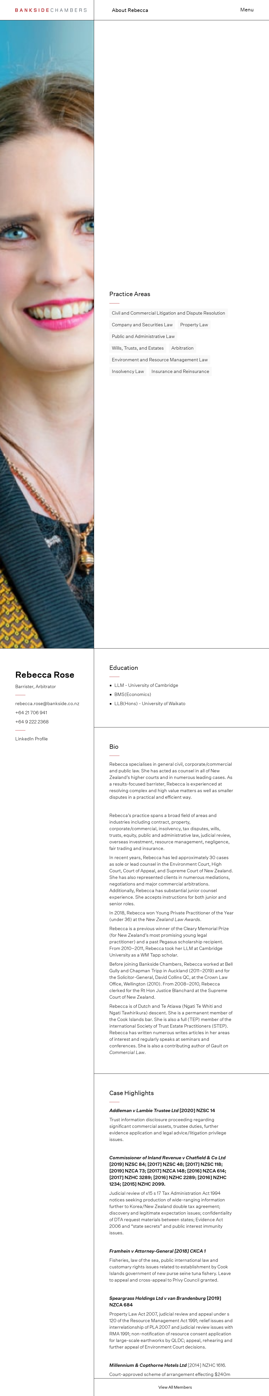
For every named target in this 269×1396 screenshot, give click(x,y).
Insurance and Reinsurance (180, 371)
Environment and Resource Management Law (160, 359)
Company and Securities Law (142, 324)
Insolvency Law (128, 371)
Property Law (194, 324)
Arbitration (182, 348)
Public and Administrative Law (143, 336)
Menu (247, 10)
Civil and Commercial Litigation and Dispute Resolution (168, 313)
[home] (50, 10)
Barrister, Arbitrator (35, 686)
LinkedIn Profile (31, 738)
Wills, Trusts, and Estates (138, 348)
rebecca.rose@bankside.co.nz (47, 703)
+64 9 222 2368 (32, 721)
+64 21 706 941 (31, 712)
